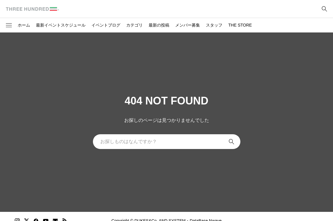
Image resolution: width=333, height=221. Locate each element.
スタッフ (214, 25)
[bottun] (324, 9)
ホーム (24, 25)
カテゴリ (134, 25)
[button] (9, 25)
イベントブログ (105, 25)
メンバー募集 (187, 25)
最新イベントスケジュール (61, 25)
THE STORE (240, 25)
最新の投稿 (159, 25)
